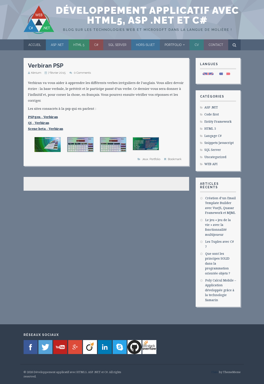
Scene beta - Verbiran (45, 128)
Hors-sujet (145, 45)
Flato (214, 372)
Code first (211, 114)
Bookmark (174, 159)
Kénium (36, 72)
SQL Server (117, 45)
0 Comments (82, 72)
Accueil (34, 45)
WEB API (210, 164)
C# (96, 45)
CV (197, 45)
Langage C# (213, 136)
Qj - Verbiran (38, 122)
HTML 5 (78, 45)
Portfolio (173, 45)
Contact (216, 45)
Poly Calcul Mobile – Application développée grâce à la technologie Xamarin (220, 290)
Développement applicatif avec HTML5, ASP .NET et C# (147, 15)
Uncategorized (215, 157)
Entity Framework (217, 121)
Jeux (145, 159)
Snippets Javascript (219, 143)
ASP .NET (57, 45)
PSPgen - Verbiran (43, 117)
